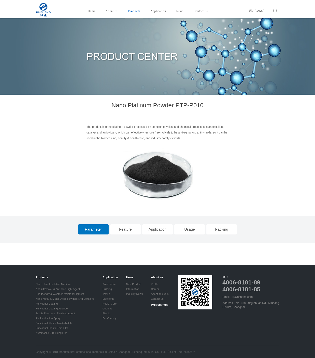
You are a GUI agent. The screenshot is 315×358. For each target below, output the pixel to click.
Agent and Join (160, 293)
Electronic (108, 298)
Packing (221, 229)
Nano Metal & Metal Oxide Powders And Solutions (65, 298)
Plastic (106, 313)
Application (159, 11)
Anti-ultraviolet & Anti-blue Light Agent (58, 289)
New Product (133, 284)
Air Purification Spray (48, 318)
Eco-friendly (109, 318)
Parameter (93, 229)
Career (155, 289)
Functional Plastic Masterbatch (54, 323)
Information (132, 289)
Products (135, 11)
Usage (189, 229)
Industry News (134, 293)
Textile (106, 293)
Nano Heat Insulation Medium (53, 284)
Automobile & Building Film (51, 332)
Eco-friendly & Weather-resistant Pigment (60, 293)
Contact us (202, 11)
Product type (159, 304)
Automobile (109, 284)
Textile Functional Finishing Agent (55, 313)
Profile (155, 284)
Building (107, 289)
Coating (107, 308)
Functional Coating (47, 303)
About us (113, 11)
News (181, 11)
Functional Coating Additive (52, 308)
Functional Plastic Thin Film (52, 328)
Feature (125, 229)
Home (91, 11)
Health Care (109, 303)
